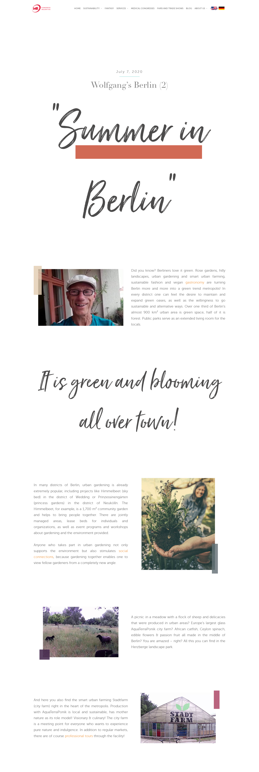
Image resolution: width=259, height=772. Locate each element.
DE (222, 8)
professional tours (79, 736)
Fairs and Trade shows (170, 8)
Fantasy (109, 8)
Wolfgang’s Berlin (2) (129, 86)
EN (214, 8)
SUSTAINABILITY (91, 8)
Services (121, 8)
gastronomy (194, 282)
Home (77, 8)
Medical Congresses (142, 8)
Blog (189, 8)
